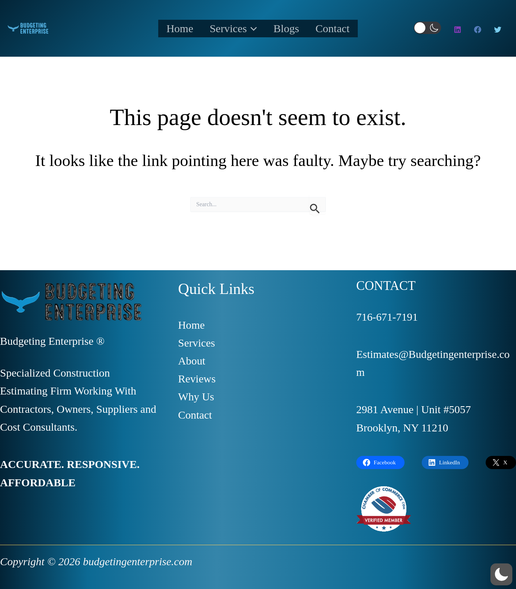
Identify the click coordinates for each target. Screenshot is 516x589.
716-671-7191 (387, 317)
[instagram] (458, 29)
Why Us (196, 397)
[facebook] (479, 29)
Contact (341, 28)
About (191, 361)
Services (230, 28)
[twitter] (499, 29)
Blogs (289, 28)
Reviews (197, 379)
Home (171, 28)
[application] (249, 28)
